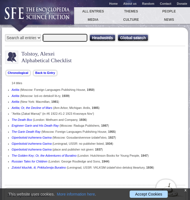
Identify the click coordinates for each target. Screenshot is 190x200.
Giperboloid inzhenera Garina (32, 137)
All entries (93, 11)
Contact (165, 3)
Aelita (15, 89)
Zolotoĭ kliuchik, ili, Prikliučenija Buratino (39, 167)
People (169, 11)
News (169, 20)
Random (148, 3)
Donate (182, 3)
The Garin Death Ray (26, 131)
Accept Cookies (148, 194)
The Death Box (22, 119)
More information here (76, 194)
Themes (131, 11)
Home (113, 3)
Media (93, 20)
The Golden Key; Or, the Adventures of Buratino (44, 155)
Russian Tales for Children (30, 161)
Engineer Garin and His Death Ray (35, 125)
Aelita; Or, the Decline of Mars (32, 107)
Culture (131, 20)
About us (130, 3)
